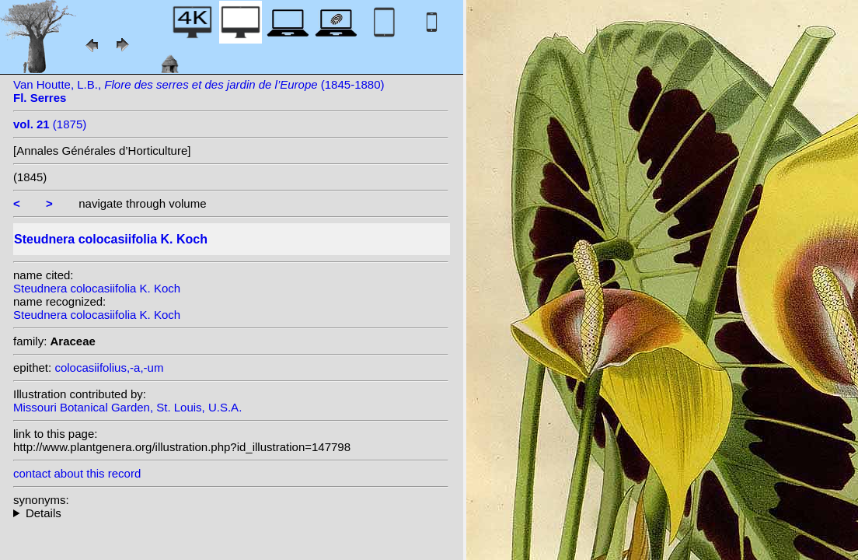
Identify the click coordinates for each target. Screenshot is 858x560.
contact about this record (77, 473)
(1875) (49, 124)
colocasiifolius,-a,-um (108, 367)
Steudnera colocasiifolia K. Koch (96, 288)
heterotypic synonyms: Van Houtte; (230, 513)
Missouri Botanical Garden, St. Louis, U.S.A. (127, 407)
